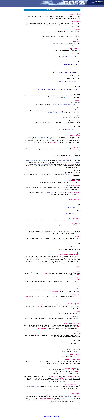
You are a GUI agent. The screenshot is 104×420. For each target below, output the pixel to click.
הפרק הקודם (48, 416)
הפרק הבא (56, 416)
